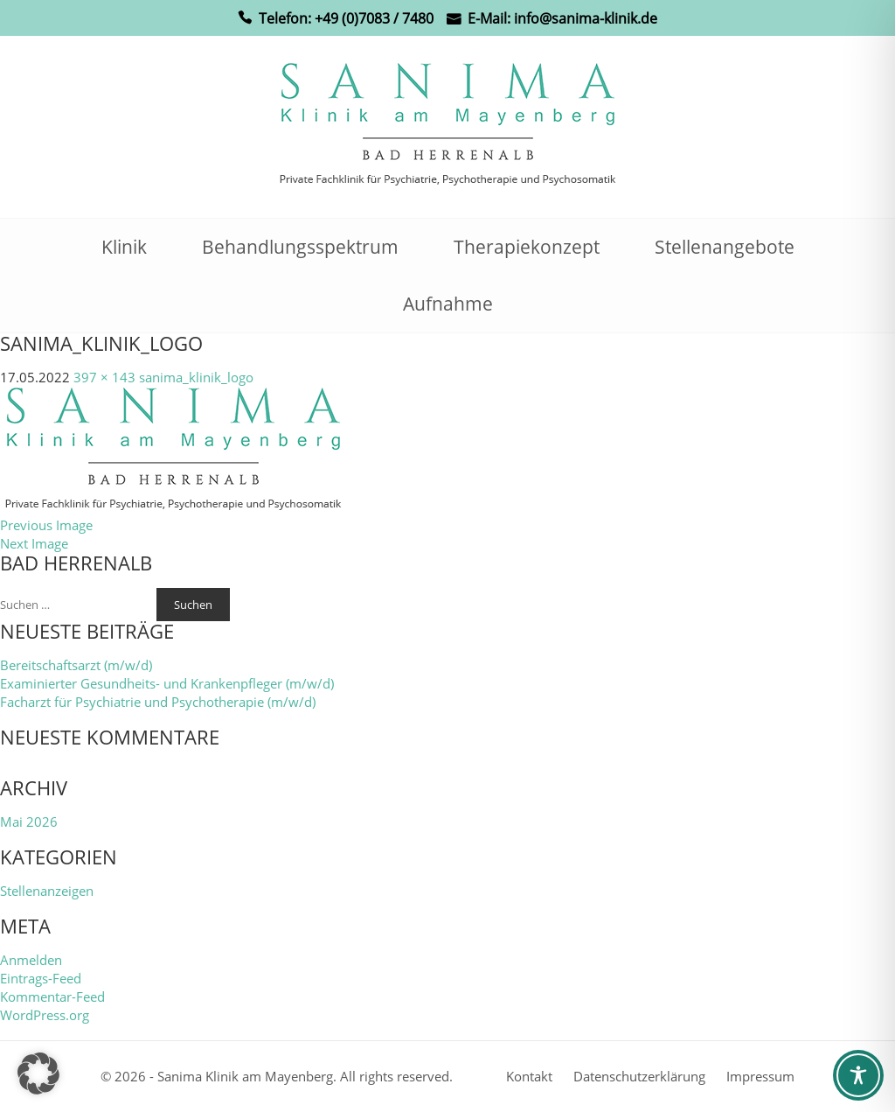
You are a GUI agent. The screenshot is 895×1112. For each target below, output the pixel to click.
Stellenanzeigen (47, 890)
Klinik (124, 246)
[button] (38, 1073)
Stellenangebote (724, 246)
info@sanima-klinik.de (585, 18)
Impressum (760, 1076)
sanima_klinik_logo (196, 377)
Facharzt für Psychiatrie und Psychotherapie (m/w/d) (158, 701)
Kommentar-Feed (52, 996)
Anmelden (31, 960)
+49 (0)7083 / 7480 (374, 18)
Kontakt (529, 1076)
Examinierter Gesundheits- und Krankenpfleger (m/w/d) (167, 683)
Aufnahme (448, 303)
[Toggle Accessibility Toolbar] (858, 1075)
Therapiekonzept (527, 246)
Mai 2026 (29, 821)
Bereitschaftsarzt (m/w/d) (76, 665)
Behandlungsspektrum (300, 246)
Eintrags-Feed (40, 978)
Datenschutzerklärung (639, 1076)
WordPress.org (44, 1015)
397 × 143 (104, 377)
